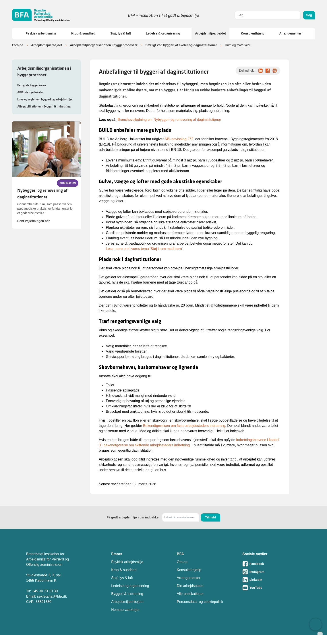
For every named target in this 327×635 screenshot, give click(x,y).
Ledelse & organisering (163, 33)
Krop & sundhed (83, 33)
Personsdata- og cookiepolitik (200, 602)
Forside (17, 45)
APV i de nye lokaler (30, 92)
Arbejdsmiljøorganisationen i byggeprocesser (103, 45)
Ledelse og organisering (130, 586)
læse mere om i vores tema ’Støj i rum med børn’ (144, 249)
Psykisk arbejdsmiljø (41, 33)
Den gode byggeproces (31, 85)
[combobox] (267, 15)
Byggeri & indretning (127, 594)
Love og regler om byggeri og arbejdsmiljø (44, 99)
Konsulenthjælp (252, 33)
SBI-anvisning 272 (178, 139)
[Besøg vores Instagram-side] (271, 571)
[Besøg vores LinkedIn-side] (271, 579)
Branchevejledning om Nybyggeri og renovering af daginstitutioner (169, 119)
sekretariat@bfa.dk (52, 596)
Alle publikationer (190, 594)
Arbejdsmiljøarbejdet (210, 33)
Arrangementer (290, 33)
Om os (182, 562)
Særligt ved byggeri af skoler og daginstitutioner (181, 45)
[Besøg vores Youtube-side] (271, 587)
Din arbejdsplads (190, 586)
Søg (309, 15)
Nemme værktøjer (125, 610)
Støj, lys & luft (120, 33)
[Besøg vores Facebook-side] (271, 563)
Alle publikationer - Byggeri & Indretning (44, 106)
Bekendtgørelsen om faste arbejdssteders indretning (184, 426)
